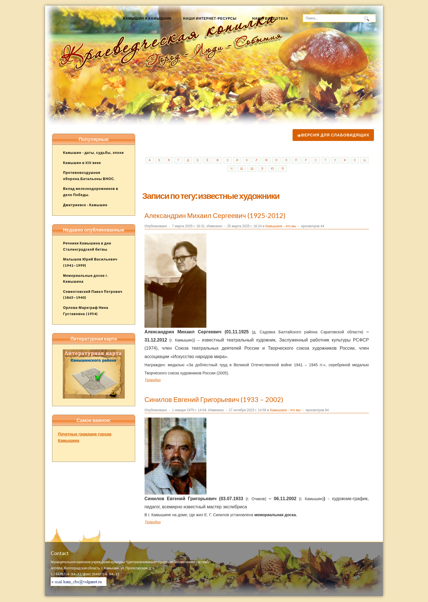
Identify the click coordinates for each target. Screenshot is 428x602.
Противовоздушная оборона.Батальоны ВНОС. (89, 175)
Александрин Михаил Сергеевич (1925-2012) (215, 215)
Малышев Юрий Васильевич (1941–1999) (90, 262)
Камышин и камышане (147, 18)
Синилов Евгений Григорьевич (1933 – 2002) (213, 399)
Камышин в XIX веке (82, 163)
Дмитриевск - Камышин (85, 205)
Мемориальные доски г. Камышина (85, 278)
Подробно (153, 380)
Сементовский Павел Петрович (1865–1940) (92, 294)
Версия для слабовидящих (333, 134)
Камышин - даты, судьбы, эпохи (93, 152)
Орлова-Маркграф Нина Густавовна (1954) (85, 311)
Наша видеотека (270, 18)
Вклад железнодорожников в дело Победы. (90, 192)
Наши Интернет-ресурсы (210, 18)
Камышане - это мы (281, 226)
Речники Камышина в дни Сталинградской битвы (87, 246)
